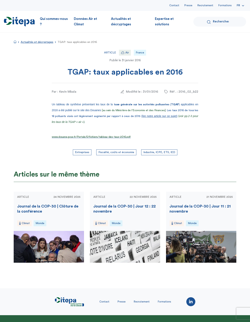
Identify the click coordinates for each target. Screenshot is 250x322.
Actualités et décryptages (121, 21)
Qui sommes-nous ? (54, 21)
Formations (225, 5)
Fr (238, 5)
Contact (174, 5)
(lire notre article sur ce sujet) (159, 116)
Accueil (15, 41)
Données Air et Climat (85, 21)
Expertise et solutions (164, 21)
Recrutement (205, 5)
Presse (188, 5)
